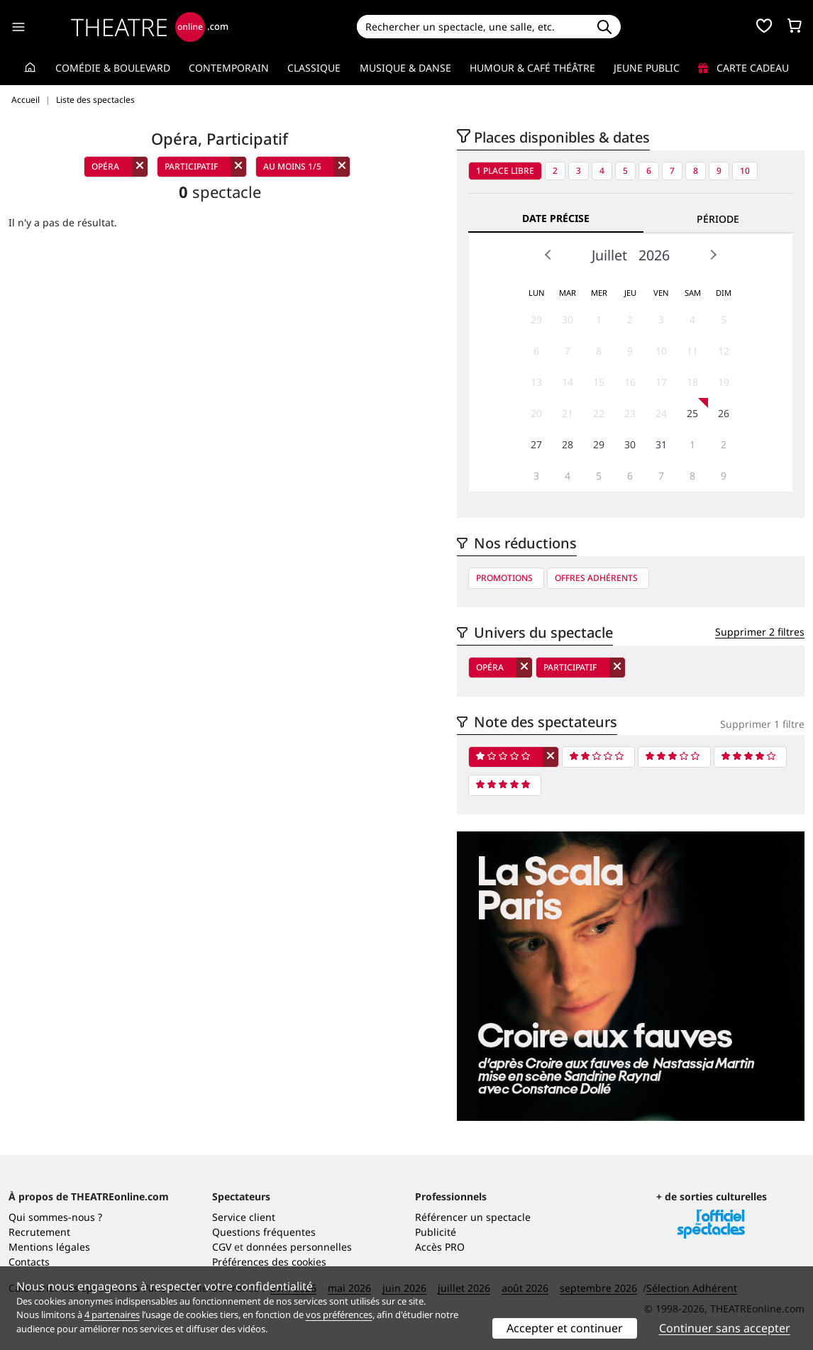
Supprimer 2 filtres (759, 631)
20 (536, 413)
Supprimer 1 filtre (762, 724)
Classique (314, 67)
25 (692, 413)
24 (661, 413)
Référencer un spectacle (473, 1217)
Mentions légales (49, 1247)
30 (567, 319)
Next (713, 254)
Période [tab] (718, 219)
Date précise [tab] (556, 218)
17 (661, 382)
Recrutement (39, 1232)
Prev (548, 254)
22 (598, 413)
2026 (654, 255)
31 (661, 444)
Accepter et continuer (565, 1328)
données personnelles (299, 1247)
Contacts (29, 1261)
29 (536, 319)
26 (723, 413)
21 (567, 413)
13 (536, 382)
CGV (221, 1247)
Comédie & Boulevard (112, 67)
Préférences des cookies (269, 1261)
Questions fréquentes (264, 1232)
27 (536, 444)
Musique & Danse (405, 67)
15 (598, 382)
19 (723, 382)
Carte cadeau (743, 67)
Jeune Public (647, 67)
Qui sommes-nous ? (55, 1217)
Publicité (435, 1232)
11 (692, 351)
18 (692, 382)
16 (630, 382)
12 (723, 351)
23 (630, 413)
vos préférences (339, 1314)
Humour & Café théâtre (532, 67)
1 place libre (505, 171)
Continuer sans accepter (724, 1328)
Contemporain (229, 67)
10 (745, 171)
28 (567, 444)
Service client (243, 1217)
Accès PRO (440, 1247)
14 (567, 382)
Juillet (609, 255)
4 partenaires (112, 1314)
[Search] (472, 26)
